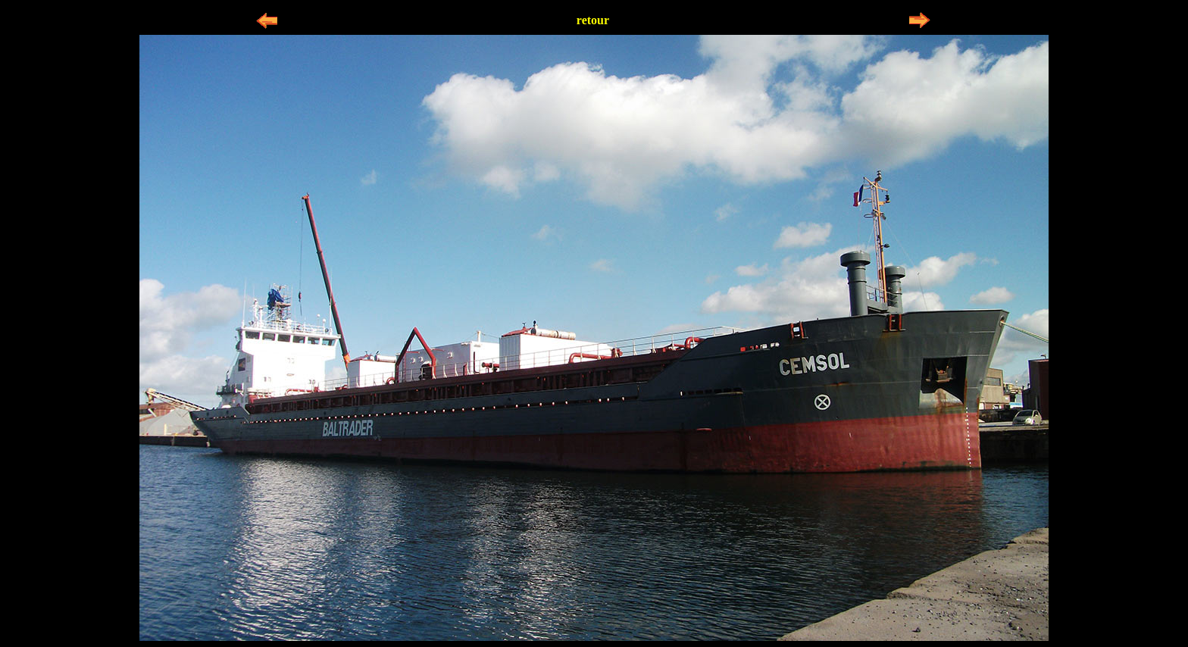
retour (593, 20)
